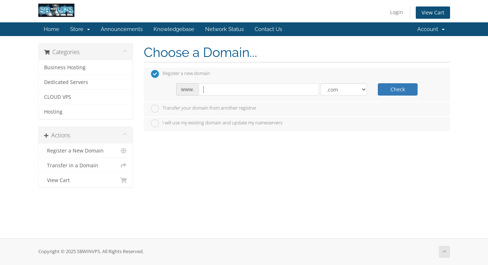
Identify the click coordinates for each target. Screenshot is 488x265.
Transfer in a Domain (86, 165)
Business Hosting (65, 67)
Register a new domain (180, 74)
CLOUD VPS (57, 97)
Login (396, 12)
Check (397, 89)
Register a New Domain (86, 150)
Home (51, 29)
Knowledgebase (174, 29)
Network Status (224, 29)
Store (80, 29)
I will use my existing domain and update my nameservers (216, 123)
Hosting (53, 112)
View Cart (433, 12)
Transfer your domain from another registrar (203, 108)
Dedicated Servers (66, 82)
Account (431, 29)
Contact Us (268, 29)
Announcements (122, 29)
